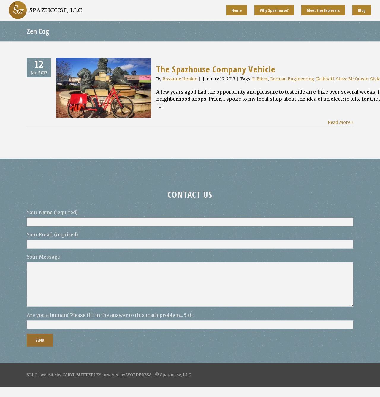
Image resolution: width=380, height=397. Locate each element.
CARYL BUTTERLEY (81, 374)
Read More (339, 122)
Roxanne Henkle (179, 79)
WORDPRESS (138, 374)
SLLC (32, 374)
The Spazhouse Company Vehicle (216, 69)
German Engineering (292, 79)
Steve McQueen (352, 79)
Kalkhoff (325, 79)
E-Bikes (260, 79)
